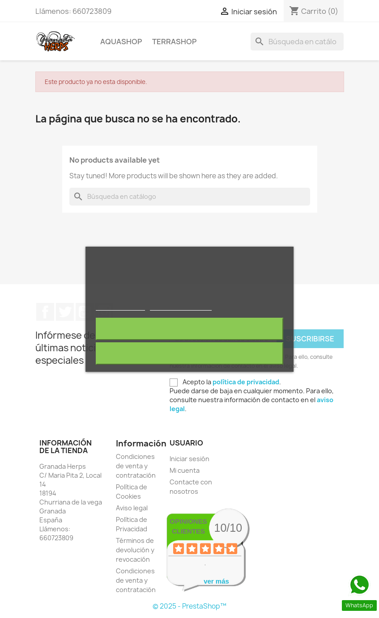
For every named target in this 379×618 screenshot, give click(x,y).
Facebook (45, 312)
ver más (216, 581)
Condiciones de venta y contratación (136, 465)
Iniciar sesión (189, 458)
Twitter (65, 312)
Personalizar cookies (181, 306)
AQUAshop (121, 41)
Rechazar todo (189, 328)
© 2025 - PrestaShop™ (189, 606)
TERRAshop (174, 41)
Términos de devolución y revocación (135, 549)
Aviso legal (132, 508)
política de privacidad (246, 382)
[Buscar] (297, 41)
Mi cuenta (185, 470)
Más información (120, 306)
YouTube (85, 312)
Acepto (189, 353)
